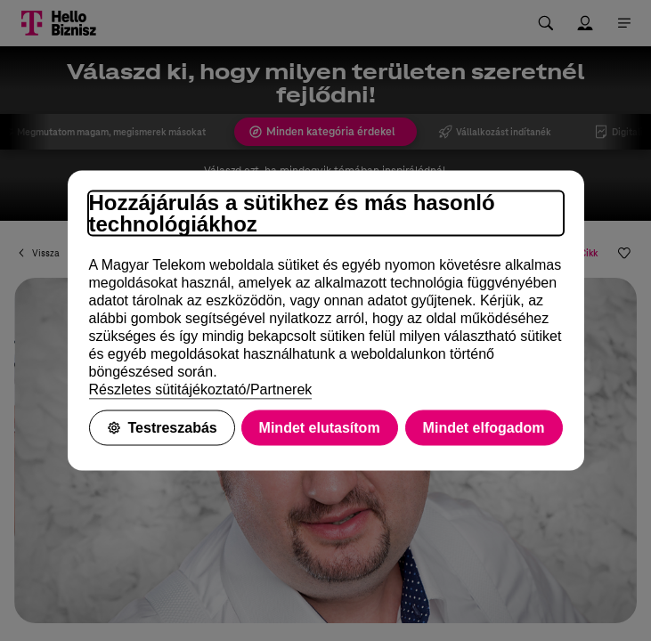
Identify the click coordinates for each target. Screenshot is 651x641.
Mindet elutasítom (319, 427)
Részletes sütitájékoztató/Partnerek (201, 389)
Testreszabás (162, 427)
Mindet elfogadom (484, 427)
